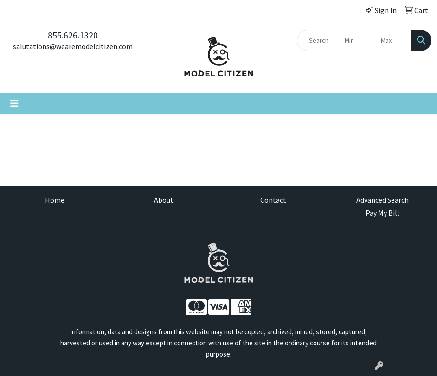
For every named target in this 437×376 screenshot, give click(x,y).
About (164, 199)
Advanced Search (382, 199)
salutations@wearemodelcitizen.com (73, 46)
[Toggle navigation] (14, 103)
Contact (273, 199)
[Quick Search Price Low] (358, 40)
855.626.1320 (73, 35)
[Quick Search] (318, 40)
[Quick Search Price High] (394, 40)
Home (54, 199)
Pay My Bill (382, 212)
